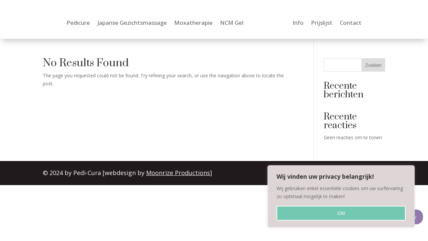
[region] (341, 196)
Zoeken (373, 65)
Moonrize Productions (178, 173)
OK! (341, 213)
